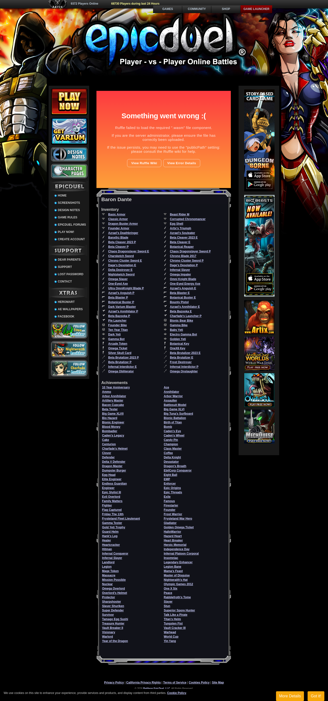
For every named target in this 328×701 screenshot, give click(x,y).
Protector (108, 597)
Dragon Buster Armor (123, 223)
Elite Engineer (111, 479)
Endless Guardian (114, 483)
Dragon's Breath (175, 466)
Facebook (66, 316)
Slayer (168, 601)
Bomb (168, 426)
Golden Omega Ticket (179, 527)
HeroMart (66, 302)
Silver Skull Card (119, 353)
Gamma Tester (112, 523)
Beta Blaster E (180, 293)
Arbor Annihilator (114, 396)
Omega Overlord (113, 588)
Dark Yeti (114, 334)
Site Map (218, 682)
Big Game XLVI (174, 409)
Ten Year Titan (118, 330)
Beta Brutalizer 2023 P (123, 357)
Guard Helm (110, 531)
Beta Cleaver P (118, 246)
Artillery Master (112, 400)
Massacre (108, 575)
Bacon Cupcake (113, 405)
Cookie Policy (176, 693)
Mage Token (110, 571)
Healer (106, 540)
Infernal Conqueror (115, 553)
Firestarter (171, 505)
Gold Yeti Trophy (113, 527)
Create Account (71, 239)
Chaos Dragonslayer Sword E (128, 251)
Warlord (107, 636)
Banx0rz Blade (118, 237)
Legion (107, 566)
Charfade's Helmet (115, 448)
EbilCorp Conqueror (178, 470)
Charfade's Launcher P (185, 316)
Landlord (108, 562)
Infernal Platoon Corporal (181, 553)
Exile (167, 496)
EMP (167, 479)
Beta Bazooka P (119, 316)
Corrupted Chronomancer (188, 219)
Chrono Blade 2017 (183, 256)
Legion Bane (172, 566)
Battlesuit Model (175, 405)
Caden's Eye (172, 431)
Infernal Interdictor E (122, 366)
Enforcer (170, 483)
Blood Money (111, 426)
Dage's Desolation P (184, 265)
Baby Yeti (176, 330)
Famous (169, 501)
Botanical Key (179, 343)
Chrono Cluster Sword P (187, 260)
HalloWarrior (172, 531)
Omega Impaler (180, 274)
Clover (106, 453)
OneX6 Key (177, 348)
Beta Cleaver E (180, 242)
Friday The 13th (113, 514)
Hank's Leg (110, 536)
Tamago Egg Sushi (115, 619)
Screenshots (69, 203)
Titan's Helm (172, 619)
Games (167, 9)
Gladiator (170, 523)
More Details (290, 696)
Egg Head (108, 475)
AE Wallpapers (70, 309)
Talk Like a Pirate (175, 614)
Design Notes (69, 210)
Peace (168, 593)
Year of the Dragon (115, 641)
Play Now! (66, 232)
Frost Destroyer (180, 362)
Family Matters (112, 501)
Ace (166, 387)
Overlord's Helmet (114, 593)
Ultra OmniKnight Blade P (126, 288)
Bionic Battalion (175, 418)
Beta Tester (110, 409)
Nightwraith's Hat (176, 579)
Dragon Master (112, 466)
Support (65, 267)
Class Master (173, 448)
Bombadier (109, 431)
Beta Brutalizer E (181, 357)
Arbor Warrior (173, 396)
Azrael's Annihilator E (185, 306)
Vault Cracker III (175, 628)
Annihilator (171, 391)
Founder (169, 510)
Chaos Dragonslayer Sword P (190, 251)
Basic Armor (116, 214)
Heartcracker (111, 545)
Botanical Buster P (121, 302)
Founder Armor (118, 228)
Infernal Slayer (180, 270)
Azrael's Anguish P (121, 293)
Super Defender (113, 610)
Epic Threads (173, 492)
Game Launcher (256, 9)
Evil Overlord (111, 496)
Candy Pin (171, 440)
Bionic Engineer (113, 422)
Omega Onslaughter (184, 371)
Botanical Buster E (183, 297)
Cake (105, 440)
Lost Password (70, 274)
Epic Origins (172, 488)
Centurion (109, 444)
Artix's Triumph (180, 228)
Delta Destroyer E (120, 270)
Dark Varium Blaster (122, 306)
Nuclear (107, 584)
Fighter (107, 505)
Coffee (168, 453)
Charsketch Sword (121, 256)
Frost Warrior (173, 514)
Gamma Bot (116, 339)
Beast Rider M (179, 214)
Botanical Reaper (182, 246)
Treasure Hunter (113, 623)
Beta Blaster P (118, 297)
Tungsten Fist (173, 623)
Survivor (108, 614)
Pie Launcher (117, 320)
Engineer (108, 488)
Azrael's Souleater (182, 233)
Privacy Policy (114, 682)
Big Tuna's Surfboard (178, 413)
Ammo (106, 391)
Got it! (316, 696)
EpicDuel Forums (72, 224)
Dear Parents (69, 259)
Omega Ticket (117, 348)
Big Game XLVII (112, 413)
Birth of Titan (173, 422)
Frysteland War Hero (178, 518)
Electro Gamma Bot (183, 334)
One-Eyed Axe (118, 283)
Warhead (170, 632)
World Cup (171, 636)
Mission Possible (114, 579)
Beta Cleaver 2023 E (184, 237)
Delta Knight (172, 457)
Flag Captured (112, 510)
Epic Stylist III (111, 492)
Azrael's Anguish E (183, 288)
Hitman (107, 549)
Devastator (171, 461)
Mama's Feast (173, 571)
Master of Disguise (177, 575)
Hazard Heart (173, 536)
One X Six (170, 588)
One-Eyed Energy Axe (185, 283)
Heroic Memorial (175, 545)
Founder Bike (117, 325)
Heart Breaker (173, 540)
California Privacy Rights (143, 682)
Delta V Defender (113, 461)
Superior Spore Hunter (179, 610)
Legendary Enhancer (178, 562)
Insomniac (171, 558)
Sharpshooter (111, 601)
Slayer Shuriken (113, 606)
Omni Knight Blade (183, 279)
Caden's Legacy (113, 435)
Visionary (108, 632)
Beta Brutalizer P (119, 362)
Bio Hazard (109, 418)
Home (62, 195)
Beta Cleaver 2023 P (122, 242)
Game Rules (67, 217)
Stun (167, 606)
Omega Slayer (118, 279)
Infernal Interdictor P (184, 366)
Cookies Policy (199, 682)
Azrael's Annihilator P (123, 311)
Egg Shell (176, 223)
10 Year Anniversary (116, 387)
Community (197, 9)
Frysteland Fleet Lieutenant (121, 518)
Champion (171, 444)
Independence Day (177, 549)
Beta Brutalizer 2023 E (185, 353)
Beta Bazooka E (181, 311)
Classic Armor (118, 219)
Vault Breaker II (112, 628)
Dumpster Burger (114, 470)
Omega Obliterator (121, 371)
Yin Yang (170, 641)
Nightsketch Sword (121, 274)
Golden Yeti (178, 339)
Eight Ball (170, 475)
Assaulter (170, 400)
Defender (108, 457)
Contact (65, 281)
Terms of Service (174, 682)
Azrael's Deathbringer (123, 233)
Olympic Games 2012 (178, 584)
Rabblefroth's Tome (177, 597)
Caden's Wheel (174, 435)
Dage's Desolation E (122, 265)
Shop (226, 9)
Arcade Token (117, 343)
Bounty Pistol (179, 302)
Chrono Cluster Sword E (125, 260)
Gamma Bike (179, 325)
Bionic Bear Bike (181, 320)
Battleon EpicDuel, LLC (156, 688)
